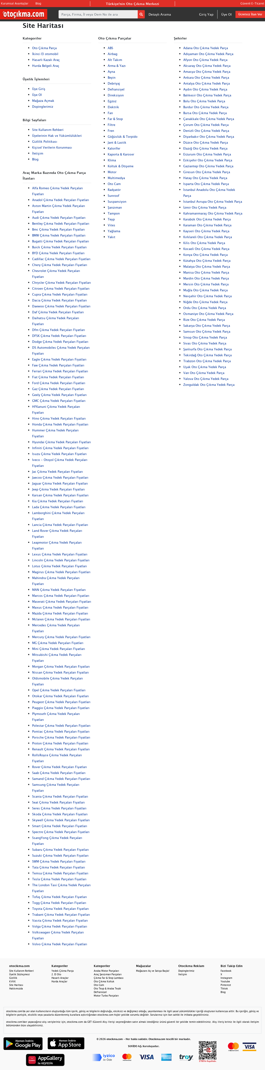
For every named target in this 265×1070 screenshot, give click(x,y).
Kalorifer (114, 148)
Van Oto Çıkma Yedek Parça (203, 373)
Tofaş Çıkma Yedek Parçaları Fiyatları (59, 897)
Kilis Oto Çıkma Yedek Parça (204, 243)
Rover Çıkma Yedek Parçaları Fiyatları (59, 767)
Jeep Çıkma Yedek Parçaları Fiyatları (58, 489)
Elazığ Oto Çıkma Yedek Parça (205, 148)
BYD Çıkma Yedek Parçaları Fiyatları (58, 253)
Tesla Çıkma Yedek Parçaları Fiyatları (59, 879)
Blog (38, 3)
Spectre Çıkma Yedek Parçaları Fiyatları (61, 832)
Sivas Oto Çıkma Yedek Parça (204, 343)
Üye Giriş (38, 89)
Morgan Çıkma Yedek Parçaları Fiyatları (61, 666)
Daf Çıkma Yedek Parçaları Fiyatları (58, 312)
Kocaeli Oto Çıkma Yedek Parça (206, 249)
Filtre (111, 125)
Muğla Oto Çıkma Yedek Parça (205, 290)
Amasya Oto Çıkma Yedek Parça (206, 71)
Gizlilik (13, 977)
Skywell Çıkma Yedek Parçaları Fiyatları (61, 820)
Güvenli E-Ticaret (252, 3)
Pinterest (226, 985)
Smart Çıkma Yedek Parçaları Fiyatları (59, 826)
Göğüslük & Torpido (122, 136)
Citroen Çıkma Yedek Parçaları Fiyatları (61, 288)
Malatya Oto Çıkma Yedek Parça (206, 266)
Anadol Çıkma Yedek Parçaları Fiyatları (60, 200)
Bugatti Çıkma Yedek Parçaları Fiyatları (60, 241)
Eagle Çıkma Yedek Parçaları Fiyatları (59, 359)
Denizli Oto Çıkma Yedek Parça (206, 131)
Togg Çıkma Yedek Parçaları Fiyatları (59, 903)
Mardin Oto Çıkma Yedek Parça (206, 278)
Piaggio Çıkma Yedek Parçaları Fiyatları (61, 708)
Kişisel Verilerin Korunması (52, 147)
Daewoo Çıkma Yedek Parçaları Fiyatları (61, 306)
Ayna (111, 71)
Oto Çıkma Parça (44, 48)
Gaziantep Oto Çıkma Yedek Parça (208, 166)
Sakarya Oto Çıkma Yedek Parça (206, 325)
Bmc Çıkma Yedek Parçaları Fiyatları (58, 229)
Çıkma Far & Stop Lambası (109, 977)
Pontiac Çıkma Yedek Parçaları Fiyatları (61, 731)
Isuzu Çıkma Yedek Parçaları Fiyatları (59, 454)
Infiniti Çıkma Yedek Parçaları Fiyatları (60, 448)
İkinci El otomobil (45, 54)
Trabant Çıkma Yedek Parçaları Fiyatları (61, 914)
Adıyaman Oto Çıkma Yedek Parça (208, 54)
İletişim (37, 153)
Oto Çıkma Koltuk (104, 981)
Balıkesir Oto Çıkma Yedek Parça (207, 95)
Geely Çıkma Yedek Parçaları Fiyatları (59, 395)
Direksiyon (116, 95)
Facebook (226, 970)
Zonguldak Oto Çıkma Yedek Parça (209, 385)
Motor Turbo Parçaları (106, 995)
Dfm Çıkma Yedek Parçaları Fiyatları (58, 330)
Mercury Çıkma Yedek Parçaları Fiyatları (61, 637)
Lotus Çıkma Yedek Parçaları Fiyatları (59, 566)
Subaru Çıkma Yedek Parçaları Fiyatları (60, 849)
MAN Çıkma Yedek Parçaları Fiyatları (59, 590)
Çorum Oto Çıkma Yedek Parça (206, 125)
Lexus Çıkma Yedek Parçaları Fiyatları (59, 554)
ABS (110, 48)
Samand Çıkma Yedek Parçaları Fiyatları (61, 779)
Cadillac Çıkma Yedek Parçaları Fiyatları (61, 259)
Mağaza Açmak (43, 101)
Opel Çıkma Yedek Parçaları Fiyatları (58, 690)
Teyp (111, 219)
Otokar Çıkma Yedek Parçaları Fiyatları (60, 696)
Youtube (225, 981)
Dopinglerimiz (42, 106)
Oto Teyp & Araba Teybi (107, 988)
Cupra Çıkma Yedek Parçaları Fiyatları (59, 294)
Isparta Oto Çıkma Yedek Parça (206, 184)
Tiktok (224, 988)
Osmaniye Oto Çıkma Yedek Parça (208, 314)
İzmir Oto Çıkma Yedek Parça (204, 207)
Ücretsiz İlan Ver (250, 14)
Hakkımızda (16, 988)
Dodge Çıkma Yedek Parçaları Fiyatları (60, 342)
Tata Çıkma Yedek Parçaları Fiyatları (58, 867)
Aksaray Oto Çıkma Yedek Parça (207, 66)
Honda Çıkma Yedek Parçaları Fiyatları (60, 424)
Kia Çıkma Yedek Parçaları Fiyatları (57, 501)
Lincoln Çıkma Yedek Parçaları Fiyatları (61, 560)
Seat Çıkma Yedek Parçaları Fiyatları (58, 802)
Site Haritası (16, 985)
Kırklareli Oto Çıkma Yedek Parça (207, 237)
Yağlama (114, 231)
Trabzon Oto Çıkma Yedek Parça (207, 361)
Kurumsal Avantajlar (14, 3)
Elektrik (113, 107)
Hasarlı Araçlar (59, 977)
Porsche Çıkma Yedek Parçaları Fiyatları (61, 737)
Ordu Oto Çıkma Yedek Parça (204, 308)
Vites (111, 225)
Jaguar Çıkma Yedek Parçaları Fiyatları (60, 483)
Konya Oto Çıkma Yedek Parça (205, 255)
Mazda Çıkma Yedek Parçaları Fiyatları (60, 613)
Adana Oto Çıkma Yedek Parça (205, 48)
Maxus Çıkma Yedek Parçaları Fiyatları (60, 607)
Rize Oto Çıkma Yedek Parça (204, 320)
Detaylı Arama (160, 14)
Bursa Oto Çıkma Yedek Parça (205, 113)
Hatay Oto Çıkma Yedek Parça (205, 178)
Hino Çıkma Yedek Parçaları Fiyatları (59, 418)
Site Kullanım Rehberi (48, 130)
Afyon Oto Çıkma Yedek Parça (205, 60)
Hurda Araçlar (59, 981)
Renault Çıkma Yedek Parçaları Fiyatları (61, 749)
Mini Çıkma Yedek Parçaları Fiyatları (58, 649)
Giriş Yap (206, 14)
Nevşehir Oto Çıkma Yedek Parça (207, 296)
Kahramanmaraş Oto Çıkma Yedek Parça (212, 213)
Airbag (112, 54)
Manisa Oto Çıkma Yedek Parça (206, 272)
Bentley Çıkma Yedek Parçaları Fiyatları (60, 223)
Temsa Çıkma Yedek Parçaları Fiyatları (60, 873)
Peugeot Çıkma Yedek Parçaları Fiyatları (61, 702)
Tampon (114, 213)
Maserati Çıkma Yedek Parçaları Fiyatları (61, 601)
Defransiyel (116, 89)
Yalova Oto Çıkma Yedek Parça (205, 379)
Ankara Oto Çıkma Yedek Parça (206, 77)
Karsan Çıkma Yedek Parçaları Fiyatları (60, 495)
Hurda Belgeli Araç (45, 66)
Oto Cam (114, 184)
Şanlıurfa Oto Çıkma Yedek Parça (207, 349)
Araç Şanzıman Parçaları (108, 974)
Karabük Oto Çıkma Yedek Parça (207, 219)
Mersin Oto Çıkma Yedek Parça (206, 284)
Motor (112, 172)
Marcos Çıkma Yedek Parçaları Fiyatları (60, 595)
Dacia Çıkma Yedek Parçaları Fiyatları (59, 300)
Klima (112, 160)
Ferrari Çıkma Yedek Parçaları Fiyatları (60, 371)
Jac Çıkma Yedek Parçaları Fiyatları (57, 471)
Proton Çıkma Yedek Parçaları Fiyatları (60, 743)
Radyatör (114, 190)
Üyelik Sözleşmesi (19, 974)
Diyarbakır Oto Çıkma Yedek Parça (208, 136)
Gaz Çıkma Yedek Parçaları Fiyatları (58, 389)
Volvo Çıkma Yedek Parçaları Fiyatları (59, 944)
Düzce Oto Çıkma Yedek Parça (205, 142)
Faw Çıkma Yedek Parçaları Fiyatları (58, 365)
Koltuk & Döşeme (120, 166)
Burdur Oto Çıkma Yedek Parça (205, 107)
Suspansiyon (117, 201)
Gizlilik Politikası (44, 141)
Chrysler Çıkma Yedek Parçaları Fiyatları (61, 282)
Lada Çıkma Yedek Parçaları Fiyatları (58, 507)
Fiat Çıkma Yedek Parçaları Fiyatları (58, 377)
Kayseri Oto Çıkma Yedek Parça (206, 231)
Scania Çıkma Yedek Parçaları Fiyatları (60, 796)
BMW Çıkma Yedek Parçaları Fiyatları (58, 235)
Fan (110, 113)
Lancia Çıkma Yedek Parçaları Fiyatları (60, 525)
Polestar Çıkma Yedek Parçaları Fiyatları (61, 725)
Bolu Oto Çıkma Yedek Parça (204, 101)
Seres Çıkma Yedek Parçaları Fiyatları (59, 808)
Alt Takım (115, 60)
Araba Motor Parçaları (106, 970)
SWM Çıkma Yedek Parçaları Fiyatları (58, 861)
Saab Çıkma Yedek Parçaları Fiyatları (58, 773)
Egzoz (112, 101)
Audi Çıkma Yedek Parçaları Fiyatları (58, 217)
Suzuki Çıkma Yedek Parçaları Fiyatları (60, 855)
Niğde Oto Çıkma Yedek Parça (205, 302)
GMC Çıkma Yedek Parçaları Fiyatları (58, 401)
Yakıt (111, 237)
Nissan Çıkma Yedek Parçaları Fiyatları (60, 672)
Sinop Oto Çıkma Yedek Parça (205, 337)
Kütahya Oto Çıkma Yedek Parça (207, 260)
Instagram (226, 977)
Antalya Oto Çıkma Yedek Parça (206, 83)
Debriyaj (114, 83)
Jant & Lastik (117, 142)
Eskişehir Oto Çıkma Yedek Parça (207, 160)
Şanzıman (115, 207)
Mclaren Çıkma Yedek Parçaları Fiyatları (61, 619)
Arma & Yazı (117, 66)
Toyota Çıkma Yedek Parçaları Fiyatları (60, 909)
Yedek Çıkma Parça (62, 970)
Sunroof (113, 196)
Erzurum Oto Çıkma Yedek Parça (207, 154)
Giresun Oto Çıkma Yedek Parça (206, 172)
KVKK (12, 981)
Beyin (111, 77)
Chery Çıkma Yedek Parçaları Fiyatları (59, 265)
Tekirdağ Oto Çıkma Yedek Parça (207, 355)
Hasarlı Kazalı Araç (46, 60)
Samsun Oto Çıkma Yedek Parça (206, 331)
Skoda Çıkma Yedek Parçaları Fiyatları (60, 814)
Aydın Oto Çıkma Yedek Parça (205, 89)
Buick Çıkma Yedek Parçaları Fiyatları (59, 247)
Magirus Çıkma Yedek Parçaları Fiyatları (61, 572)
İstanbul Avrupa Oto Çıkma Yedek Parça (212, 201)
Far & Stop (115, 119)
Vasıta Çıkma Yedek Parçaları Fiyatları (60, 920)
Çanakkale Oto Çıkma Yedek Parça (208, 119)
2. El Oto (56, 974)
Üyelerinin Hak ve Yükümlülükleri (57, 136)
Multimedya (116, 178)
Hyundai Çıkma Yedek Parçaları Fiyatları (61, 442)
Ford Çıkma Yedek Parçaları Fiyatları (58, 383)
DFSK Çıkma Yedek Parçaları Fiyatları (59, 336)
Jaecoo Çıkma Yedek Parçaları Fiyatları (60, 477)
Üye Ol (226, 14)
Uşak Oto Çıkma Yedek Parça (204, 367)
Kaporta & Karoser (121, 154)
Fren (111, 131)
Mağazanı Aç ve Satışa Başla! (152, 970)
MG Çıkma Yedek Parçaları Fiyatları (57, 643)
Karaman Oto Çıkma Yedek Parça (207, 225)
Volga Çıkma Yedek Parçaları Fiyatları (59, 926)
